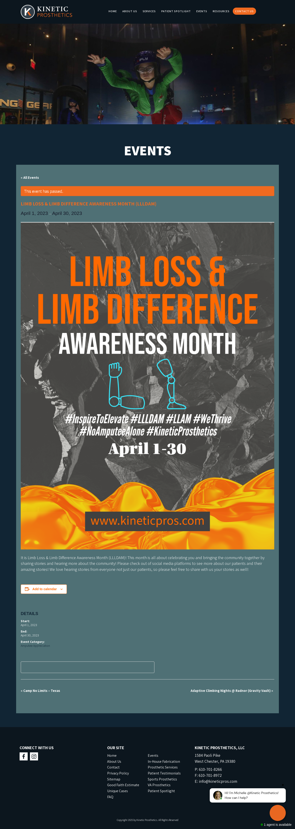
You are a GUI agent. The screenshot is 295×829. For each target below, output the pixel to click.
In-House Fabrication (164, 761)
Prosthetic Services (163, 767)
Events (201, 11)
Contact (113, 767)
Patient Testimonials (164, 773)
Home (113, 11)
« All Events (30, 177)
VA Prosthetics (159, 785)
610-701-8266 (210, 769)
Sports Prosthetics (162, 779)
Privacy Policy (118, 773)
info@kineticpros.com (218, 781)
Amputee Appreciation (35, 646)
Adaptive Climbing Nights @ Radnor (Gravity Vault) (232, 690)
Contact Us (244, 11)
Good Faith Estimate (123, 785)
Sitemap (113, 779)
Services (149, 11)
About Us (129, 11)
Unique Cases (117, 791)
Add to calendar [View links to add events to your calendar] (44, 589)
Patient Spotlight (176, 11)
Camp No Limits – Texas (40, 690)
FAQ (110, 796)
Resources (221, 11)
